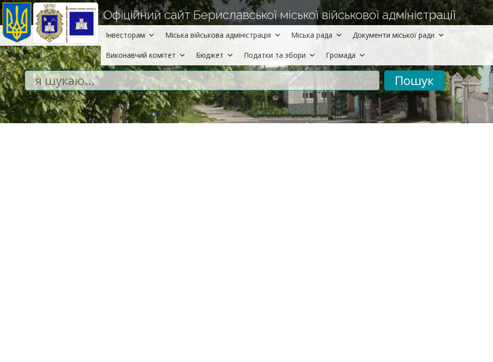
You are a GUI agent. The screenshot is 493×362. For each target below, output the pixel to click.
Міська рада (316, 35)
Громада (346, 55)
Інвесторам (130, 35)
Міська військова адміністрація (223, 35)
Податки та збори (280, 55)
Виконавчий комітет (146, 55)
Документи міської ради (399, 35)
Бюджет (215, 55)
